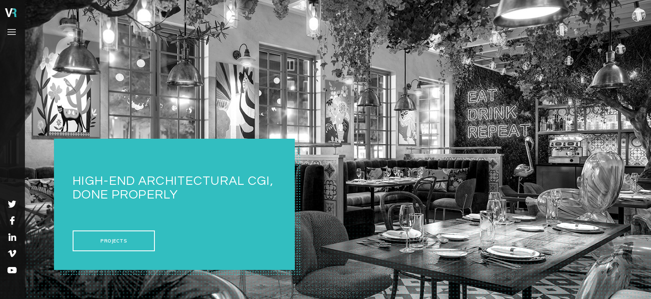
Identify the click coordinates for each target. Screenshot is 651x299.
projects (113, 241)
